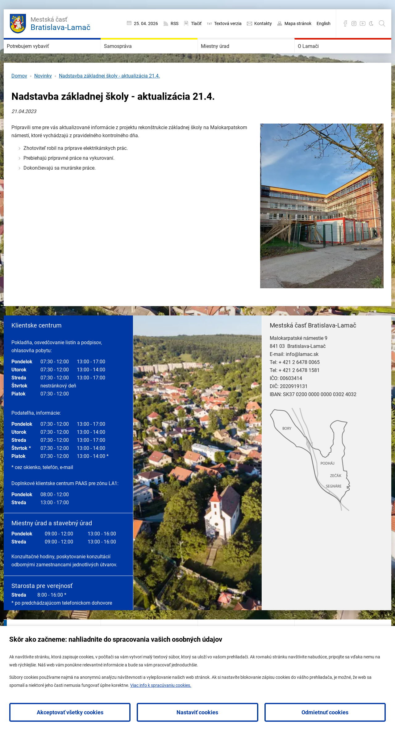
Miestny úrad (225, 55)
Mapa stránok (298, 23)
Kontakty (263, 23)
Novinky (43, 94)
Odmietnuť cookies (324, 712)
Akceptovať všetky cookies (70, 712)
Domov (19, 94)
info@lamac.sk (302, 373)
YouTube (363, 23)
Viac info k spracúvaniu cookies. (160, 685)
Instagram (354, 23)
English (324, 23)
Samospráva (127, 55)
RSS (174, 23)
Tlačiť (196, 23)
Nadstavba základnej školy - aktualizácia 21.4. (109, 94)
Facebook (345, 23)
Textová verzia (228, 23)
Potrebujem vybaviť (41, 55)
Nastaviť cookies (197, 712)
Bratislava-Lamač (60, 23)
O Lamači (316, 55)
